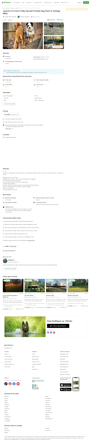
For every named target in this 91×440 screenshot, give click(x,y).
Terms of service (8, 359)
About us (6, 354)
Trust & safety (7, 356)
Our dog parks (16, 2)
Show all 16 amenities (9, 103)
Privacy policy (7, 361)
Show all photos (58, 46)
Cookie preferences (9, 364)
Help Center (7, 366)
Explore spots (35, 356)
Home (33, 354)
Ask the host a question (10, 268)
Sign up (86, 2)
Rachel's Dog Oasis (73, 295)
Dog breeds (56, 2)
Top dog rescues (38, 2)
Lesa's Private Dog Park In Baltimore (10, 296)
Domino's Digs (50, 295)
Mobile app (35, 369)
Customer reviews (36, 364)
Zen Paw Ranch (28, 295)
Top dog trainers (48, 2)
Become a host (64, 2)
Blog (23, 2)
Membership (35, 359)
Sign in (79, 2)
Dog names (29, 2)
